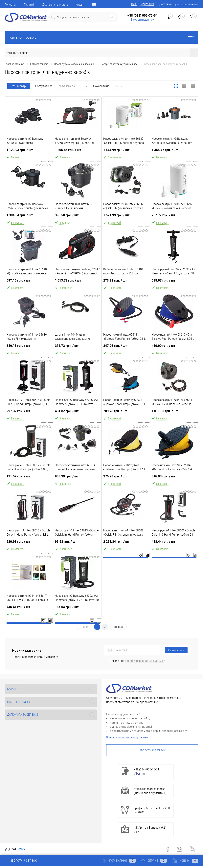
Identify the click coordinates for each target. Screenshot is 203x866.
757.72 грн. (174, 216)
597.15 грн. (29, 282)
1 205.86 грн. (77, 151)
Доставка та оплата (55, 4)
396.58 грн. (77, 216)
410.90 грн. (174, 347)
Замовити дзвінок (142, 19)
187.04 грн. (77, 608)
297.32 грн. (29, 412)
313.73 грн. (77, 347)
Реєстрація (147, 4)
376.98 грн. (125, 478)
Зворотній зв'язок (152, 750)
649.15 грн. (29, 347)
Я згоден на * (137, 660)
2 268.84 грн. (125, 543)
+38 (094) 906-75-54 (142, 15)
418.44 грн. (174, 543)
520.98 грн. (29, 543)
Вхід (134, 4)
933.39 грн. (77, 478)
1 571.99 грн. (125, 216)
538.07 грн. (174, 282)
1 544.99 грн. (125, 151)
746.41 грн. (29, 608)
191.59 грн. (29, 478)
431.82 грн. (77, 412)
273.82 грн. (125, 282)
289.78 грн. (125, 412)
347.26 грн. (125, 347)
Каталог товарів (101, 37)
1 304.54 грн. (29, 216)
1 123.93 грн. (29, 151)
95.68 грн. (77, 543)
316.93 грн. (174, 478)
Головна (10, 4)
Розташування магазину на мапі (127, 737)
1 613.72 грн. (77, 282)
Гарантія (29, 4)
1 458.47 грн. (174, 151)
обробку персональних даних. (144, 660)
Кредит (80, 4)
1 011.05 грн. (174, 412)
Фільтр (19, 86)
